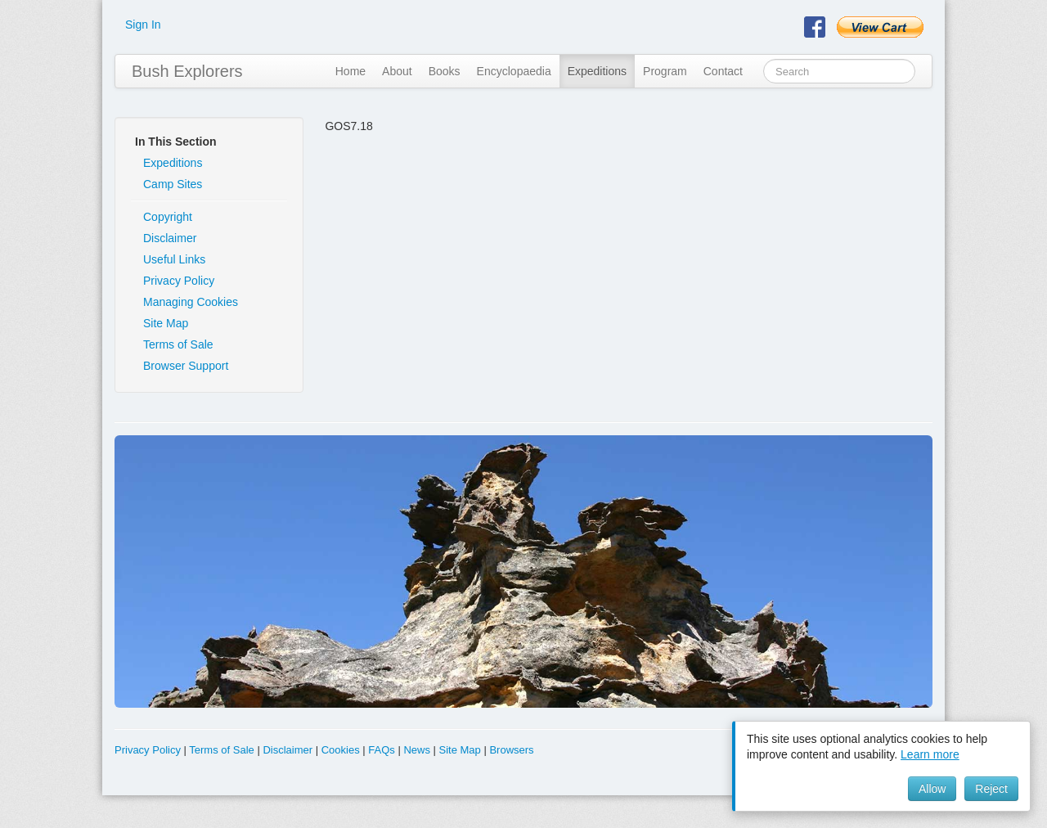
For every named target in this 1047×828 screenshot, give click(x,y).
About (397, 71)
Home (350, 71)
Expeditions (597, 71)
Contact (723, 71)
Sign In (143, 24)
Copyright (167, 216)
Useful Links (174, 259)
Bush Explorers (187, 71)
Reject (991, 788)
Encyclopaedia (514, 71)
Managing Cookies (190, 301)
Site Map (165, 323)
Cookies (340, 750)
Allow (932, 788)
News (416, 750)
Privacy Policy (178, 280)
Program (665, 71)
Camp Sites (172, 184)
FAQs (381, 750)
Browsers (511, 750)
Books (445, 71)
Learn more (930, 754)
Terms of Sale (178, 344)
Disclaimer (169, 238)
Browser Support (185, 365)
